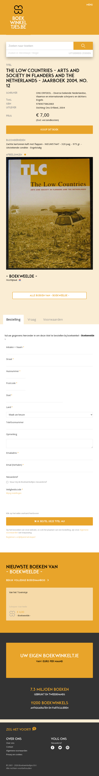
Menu (89, 4)
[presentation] (29, 504)
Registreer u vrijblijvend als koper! (20, 537)
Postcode (11, 383)
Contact (9, 747)
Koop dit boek (49, 129)
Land (8, 407)
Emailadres (11, 452)
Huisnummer (12, 371)
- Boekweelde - (21, 276)
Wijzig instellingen (13, 493)
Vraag (32, 319)
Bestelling (13, 319)
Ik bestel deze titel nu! (49, 521)
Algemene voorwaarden (16, 750)
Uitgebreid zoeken (80, 53)
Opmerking (11, 434)
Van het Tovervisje (18, 592)
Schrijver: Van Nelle (18, 606)
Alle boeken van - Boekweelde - (49, 295)
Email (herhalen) (14, 464)
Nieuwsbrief (12, 476)
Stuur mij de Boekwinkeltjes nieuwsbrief (26, 482)
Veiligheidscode (13, 489)
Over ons (10, 743)
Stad (8, 395)
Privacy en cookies (14, 754)
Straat (9, 359)
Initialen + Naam (14, 347)
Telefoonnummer (15, 422)
